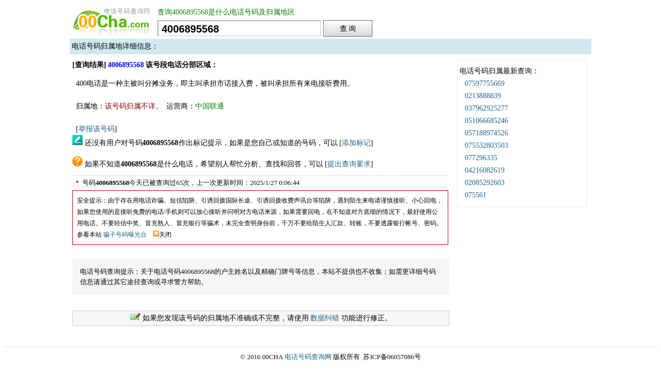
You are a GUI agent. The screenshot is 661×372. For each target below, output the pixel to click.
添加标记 (356, 143)
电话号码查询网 (308, 357)
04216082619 (485, 170)
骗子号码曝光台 (125, 234)
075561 (475, 195)
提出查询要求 (349, 164)
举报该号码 (96, 129)
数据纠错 (324, 318)
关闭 (162, 234)
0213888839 (483, 96)
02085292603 (485, 183)
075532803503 (486, 145)
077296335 (481, 158)
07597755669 (485, 83)
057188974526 (486, 133)
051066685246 (486, 121)
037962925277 (486, 108)
